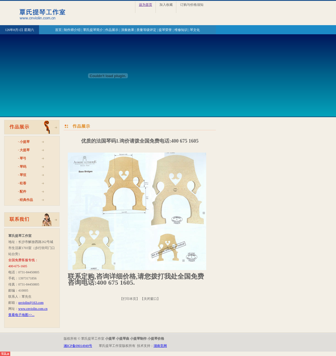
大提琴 (25, 150)
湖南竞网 (160, 346)
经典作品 (26, 200)
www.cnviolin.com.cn (33, 309)
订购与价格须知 (191, 5)
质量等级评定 (146, 30)
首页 (58, 30)
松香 (23, 183)
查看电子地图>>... (21, 315)
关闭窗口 (150, 299)
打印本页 (129, 299)
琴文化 (195, 30)
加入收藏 (166, 5)
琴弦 (23, 175)
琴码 (23, 167)
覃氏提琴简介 (93, 30)
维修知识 (181, 30)
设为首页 (145, 5)
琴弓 (23, 158)
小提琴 (25, 142)
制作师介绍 (72, 30)
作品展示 (111, 30)
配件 (23, 191)
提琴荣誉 (165, 30)
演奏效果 (127, 30)
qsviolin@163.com (30, 303)
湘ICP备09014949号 (78, 346)
